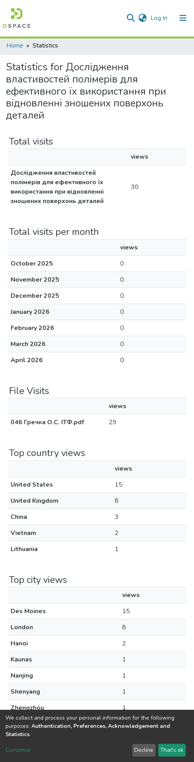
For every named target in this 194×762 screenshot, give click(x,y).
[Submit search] (130, 18)
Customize (18, 750)
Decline (143, 750)
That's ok (171, 750)
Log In (159, 18)
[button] (142, 18)
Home (14, 45)
